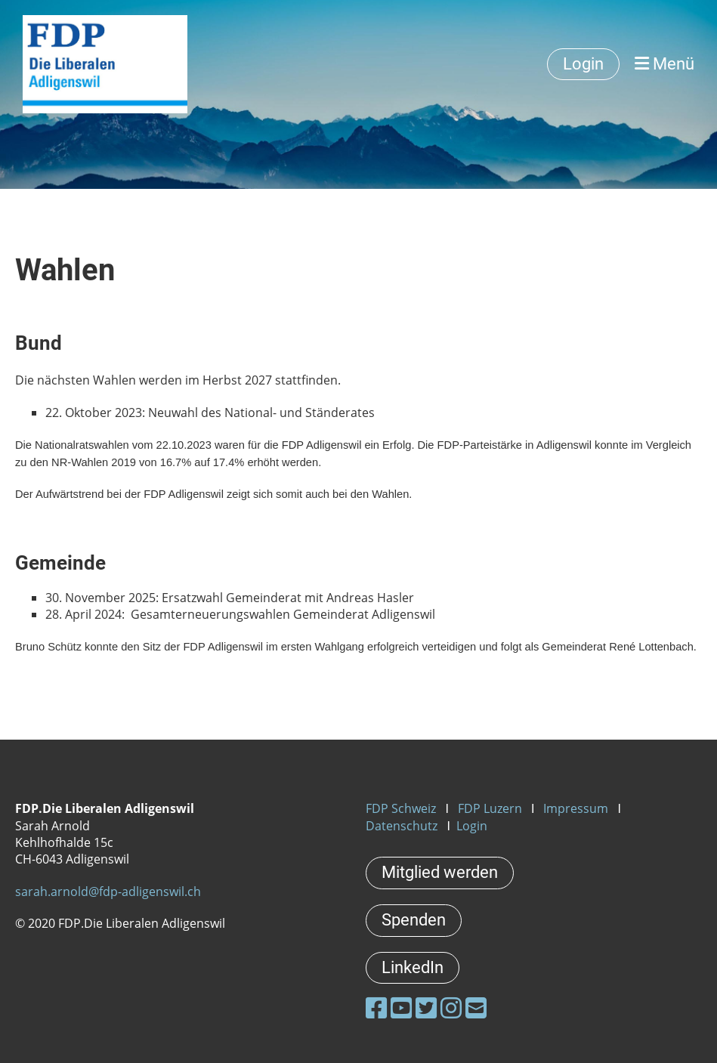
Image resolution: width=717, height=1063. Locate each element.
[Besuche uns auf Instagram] (451, 1007)
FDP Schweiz (401, 808)
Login (583, 63)
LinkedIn (412, 967)
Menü (664, 63)
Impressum (575, 808)
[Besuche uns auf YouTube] (401, 1007)
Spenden (414, 919)
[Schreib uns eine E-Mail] (476, 1007)
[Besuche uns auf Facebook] (376, 1007)
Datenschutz (401, 825)
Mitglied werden (440, 872)
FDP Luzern (490, 808)
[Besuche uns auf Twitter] (426, 1007)
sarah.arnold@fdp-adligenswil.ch (108, 891)
